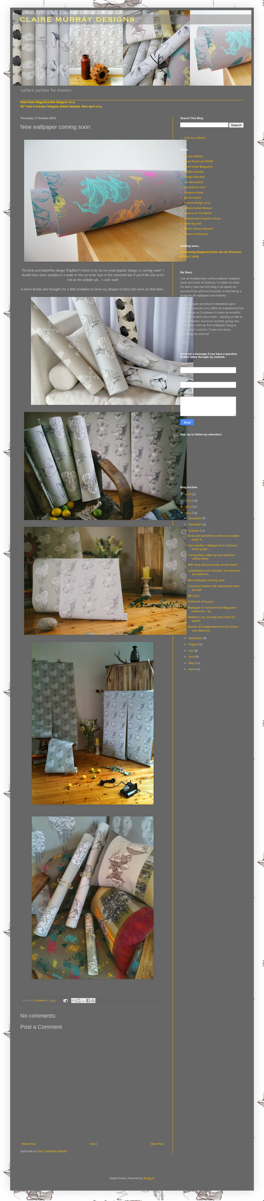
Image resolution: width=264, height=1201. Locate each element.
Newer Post (29, 1144)
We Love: (193, 595)
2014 (188, 506)
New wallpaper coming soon (206, 580)
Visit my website (194, 137)
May (192, 663)
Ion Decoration (194, 182)
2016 (188, 494)
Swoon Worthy (193, 156)
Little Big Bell (192, 223)
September (196, 638)
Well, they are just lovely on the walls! (212, 564)
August (194, 644)
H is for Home (192, 197)
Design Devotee (194, 177)
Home (93, 1144)
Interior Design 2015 (197, 202)
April (192, 669)
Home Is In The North (197, 213)
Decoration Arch (194, 187)
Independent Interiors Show (202, 218)
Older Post (157, 1144)
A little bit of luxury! (201, 601)
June (192, 656)
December (195, 518)
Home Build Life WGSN (198, 161)
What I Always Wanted (198, 228)
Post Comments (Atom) (52, 1151)
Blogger (149, 1178)
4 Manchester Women (198, 208)
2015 (188, 500)
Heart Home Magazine (198, 166)
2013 (188, 513)
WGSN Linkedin (194, 171)
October (194, 530)
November (195, 524)
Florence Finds (193, 192)
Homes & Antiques (196, 234)
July (191, 650)
